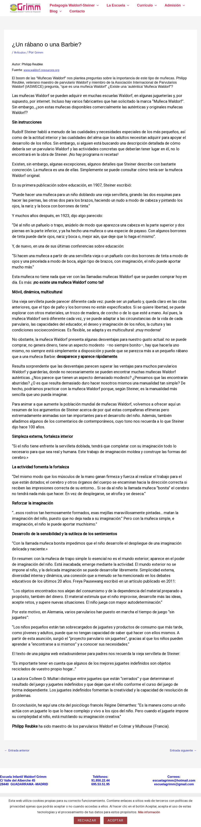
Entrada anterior (18, 751)
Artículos (20, 52)
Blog (55, 11)
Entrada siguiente (182, 751)
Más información (149, 812)
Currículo (145, 5)
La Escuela (116, 5)
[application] (96, 5)
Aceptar (115, 820)
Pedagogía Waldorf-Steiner (73, 5)
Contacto (76, 11)
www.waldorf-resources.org (44, 70)
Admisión (172, 5)
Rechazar (87, 820)
